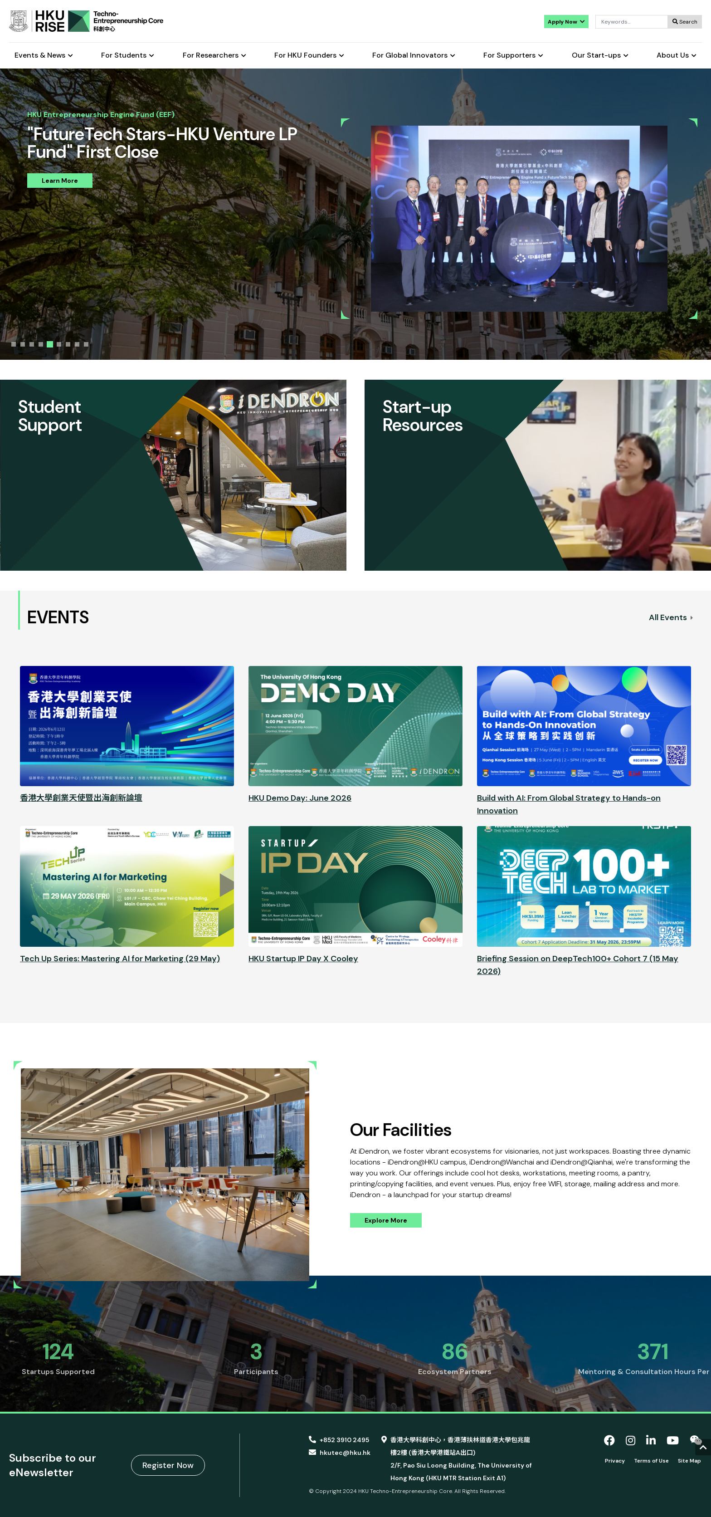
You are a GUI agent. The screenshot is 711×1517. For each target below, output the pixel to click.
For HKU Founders (309, 55)
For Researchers (214, 55)
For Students (127, 55)
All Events (671, 617)
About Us (676, 55)
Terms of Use (651, 1460)
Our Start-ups (600, 55)
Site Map (689, 1460)
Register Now (168, 1465)
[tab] (13, 344)
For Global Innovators (413, 55)
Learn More (60, 180)
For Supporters (513, 55)
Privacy (615, 1460)
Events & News (44, 55)
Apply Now (566, 21)
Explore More (386, 1220)
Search (684, 21)
